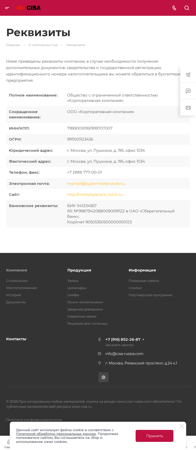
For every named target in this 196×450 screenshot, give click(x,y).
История (13, 295)
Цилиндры (76, 288)
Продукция (79, 270)
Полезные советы (144, 281)
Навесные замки (81, 316)
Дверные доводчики (85, 309)
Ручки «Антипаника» (85, 302)
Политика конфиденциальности (34, 420)
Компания (16, 270)
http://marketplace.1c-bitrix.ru (95, 194)
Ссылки (135, 288)
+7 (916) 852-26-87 (122, 339)
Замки (72, 281)
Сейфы (73, 295)
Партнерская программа (150, 295)
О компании (17, 281)
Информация (142, 270)
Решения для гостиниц (87, 323)
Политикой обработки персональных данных (56, 434)
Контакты (16, 338)
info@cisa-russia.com (124, 353)
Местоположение (21, 288)
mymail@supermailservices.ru (96, 183)
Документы (16, 302)
